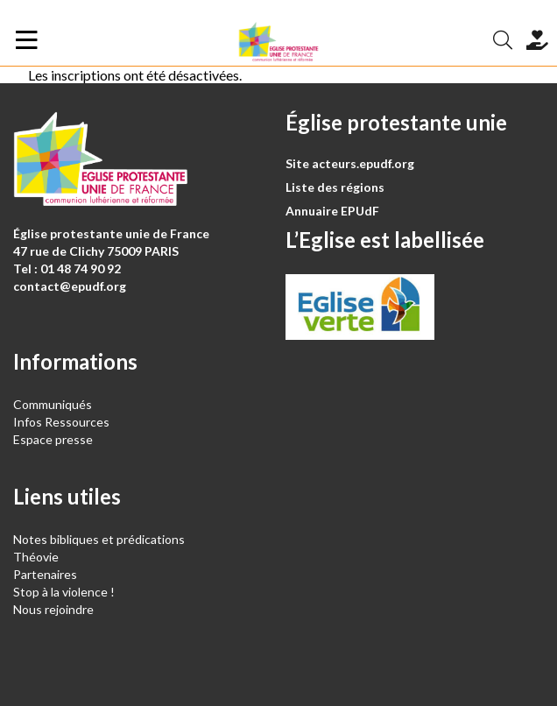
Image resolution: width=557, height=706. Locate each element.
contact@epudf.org (69, 286)
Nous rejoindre (53, 609)
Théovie (36, 556)
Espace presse (53, 439)
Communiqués (52, 404)
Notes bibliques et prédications (99, 539)
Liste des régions (335, 187)
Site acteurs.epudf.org (350, 163)
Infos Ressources (62, 421)
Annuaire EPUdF (332, 210)
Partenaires (45, 574)
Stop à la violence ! (64, 591)
